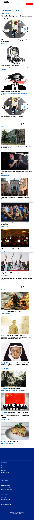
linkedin (24, 457)
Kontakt (3, 467)
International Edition (5, 472)
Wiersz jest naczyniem (10, 388)
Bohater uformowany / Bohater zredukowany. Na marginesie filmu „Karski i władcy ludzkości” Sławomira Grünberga (16, 337)
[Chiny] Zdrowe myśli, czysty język (11, 249)
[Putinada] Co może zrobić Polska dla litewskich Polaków (15, 197)
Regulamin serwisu (5, 483)
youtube (10, 457)
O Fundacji (3, 475)
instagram (15, 457)
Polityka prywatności (5, 485)
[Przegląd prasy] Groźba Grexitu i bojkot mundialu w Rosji (16, 278)
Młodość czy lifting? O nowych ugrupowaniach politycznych (15, 40)
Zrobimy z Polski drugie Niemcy (10, 91)
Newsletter (3, 470)
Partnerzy (3, 497)
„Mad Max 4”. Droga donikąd (12, 311)
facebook (6, 457)
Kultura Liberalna (5, 3)
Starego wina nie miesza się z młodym (12, 116)
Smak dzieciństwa (9, 441)
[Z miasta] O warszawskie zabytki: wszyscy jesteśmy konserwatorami (16, 146)
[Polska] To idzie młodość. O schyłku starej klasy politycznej (15, 223)
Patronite (3, 506)
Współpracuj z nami (5, 499)
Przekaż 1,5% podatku (6, 504)
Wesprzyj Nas (4, 502)
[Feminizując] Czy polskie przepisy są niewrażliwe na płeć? (16, 172)
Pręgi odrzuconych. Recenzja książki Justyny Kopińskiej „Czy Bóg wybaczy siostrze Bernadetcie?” (15, 364)
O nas (2, 465)
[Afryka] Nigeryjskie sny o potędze (11, 273)
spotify (28, 457)
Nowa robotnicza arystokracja (10, 65)
